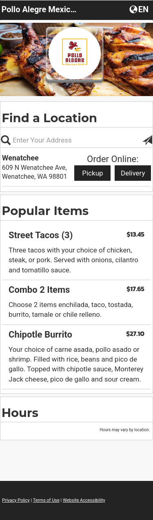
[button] (139, 9)
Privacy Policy (16, 500)
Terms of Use (46, 500)
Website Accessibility (84, 500)
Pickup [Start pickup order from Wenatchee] (92, 173)
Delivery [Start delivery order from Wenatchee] (133, 173)
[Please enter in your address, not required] (76, 140)
